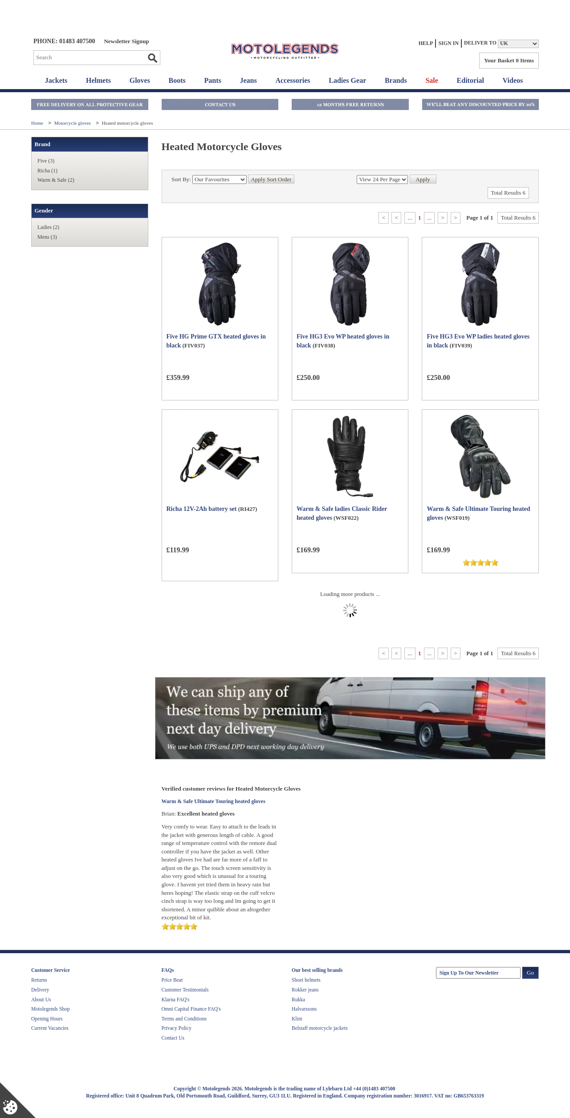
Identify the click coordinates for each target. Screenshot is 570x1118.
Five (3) (45, 161)
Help (426, 43)
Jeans (248, 80)
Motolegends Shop (50, 1009)
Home (38, 123)
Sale (431, 80)
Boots (177, 80)
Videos (513, 80)
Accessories (292, 80)
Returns (39, 980)
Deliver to (480, 43)
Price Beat (172, 980)
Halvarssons (304, 1009)
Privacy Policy (176, 1028)
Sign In (448, 43)
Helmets (98, 80)
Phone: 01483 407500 (64, 41)
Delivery (40, 989)
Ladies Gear (347, 80)
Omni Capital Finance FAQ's (191, 1009)
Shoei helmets (306, 980)
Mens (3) (47, 237)
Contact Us (173, 1037)
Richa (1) (47, 170)
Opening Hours (47, 1018)
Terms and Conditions (184, 1018)
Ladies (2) (48, 227)
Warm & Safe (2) (55, 180)
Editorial (470, 80)
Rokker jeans (305, 989)
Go (152, 58)
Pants (212, 80)
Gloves (140, 80)
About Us (41, 999)
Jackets (56, 80)
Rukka (298, 999)
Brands (396, 80)
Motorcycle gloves (73, 123)
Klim (297, 1018)
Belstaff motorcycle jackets (320, 1028)
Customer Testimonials (185, 989)
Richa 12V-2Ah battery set (202, 509)
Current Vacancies (50, 1028)
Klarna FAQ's (176, 999)
